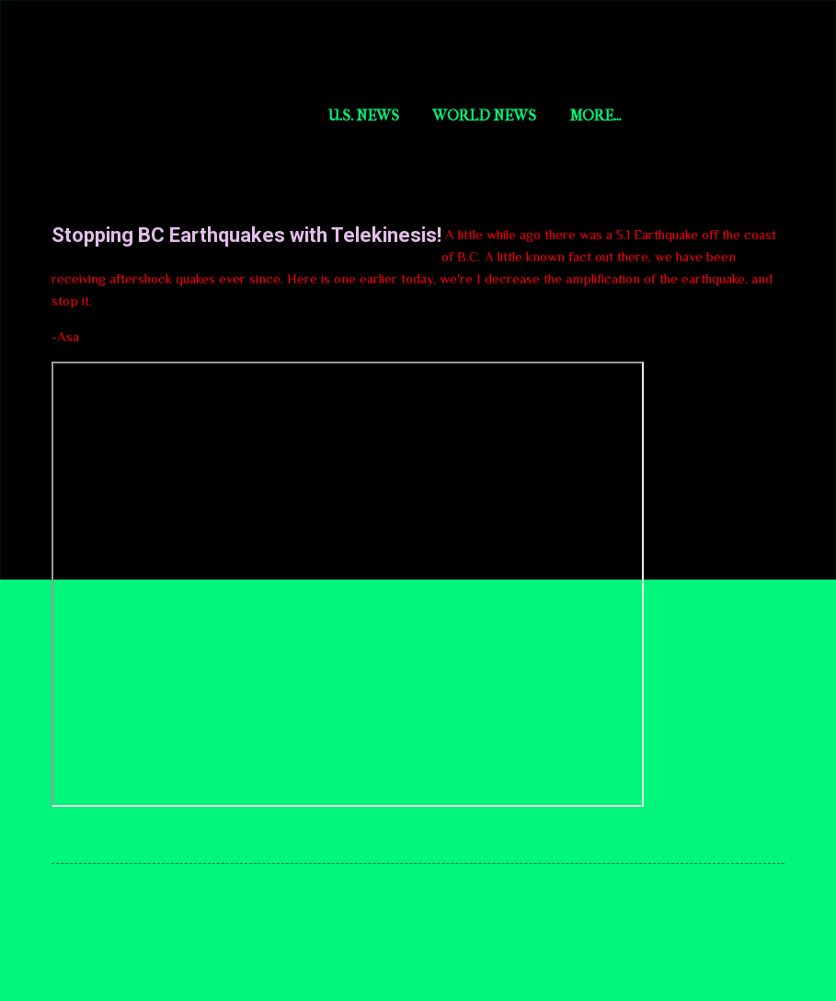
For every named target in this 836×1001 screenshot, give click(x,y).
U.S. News (363, 115)
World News (484, 115)
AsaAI (590, 115)
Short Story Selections (172, 44)
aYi (656, 115)
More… (728, 115)
